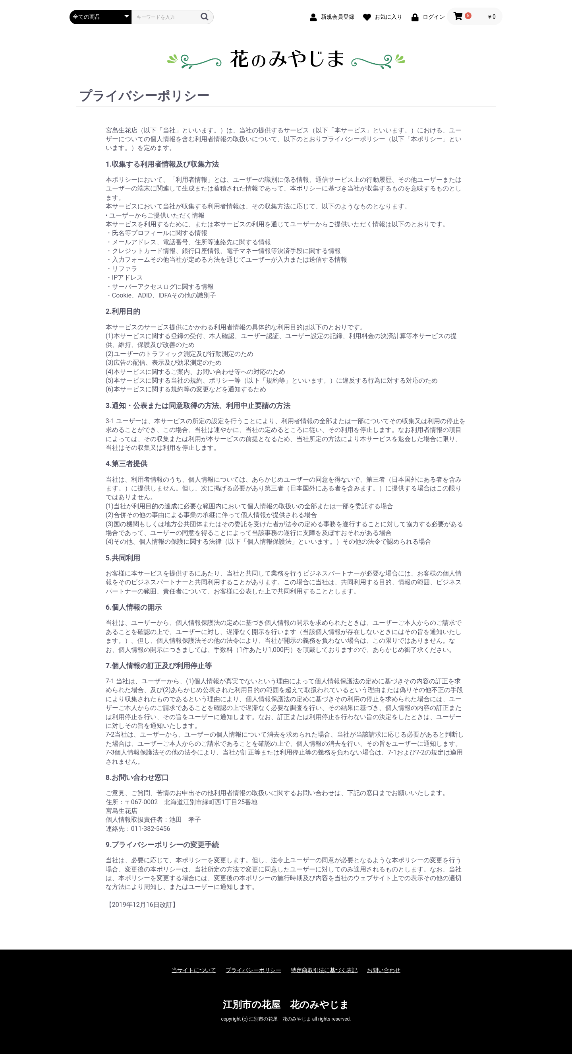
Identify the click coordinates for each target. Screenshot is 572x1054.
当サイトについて (194, 970)
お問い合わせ (383, 970)
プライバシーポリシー (253, 970)
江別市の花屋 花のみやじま (286, 1004)
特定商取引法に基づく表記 (324, 970)
